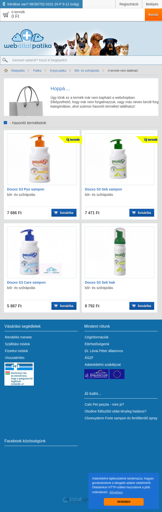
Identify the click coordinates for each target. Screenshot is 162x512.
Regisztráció (128, 4)
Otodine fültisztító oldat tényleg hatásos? (116, 411)
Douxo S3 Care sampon (26, 282)
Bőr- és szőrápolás (87, 70)
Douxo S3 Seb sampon (103, 189)
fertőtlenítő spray (144, 418)
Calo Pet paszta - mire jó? (104, 404)
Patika (37, 70)
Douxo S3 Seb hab (100, 282)
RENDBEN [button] (123, 501)
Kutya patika (58, 70)
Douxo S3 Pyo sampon (25, 189)
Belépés (152, 4)
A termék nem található (123, 70)
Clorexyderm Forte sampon (105, 418)
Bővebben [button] (116, 492)
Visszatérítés (15, 358)
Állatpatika (18, 70)
